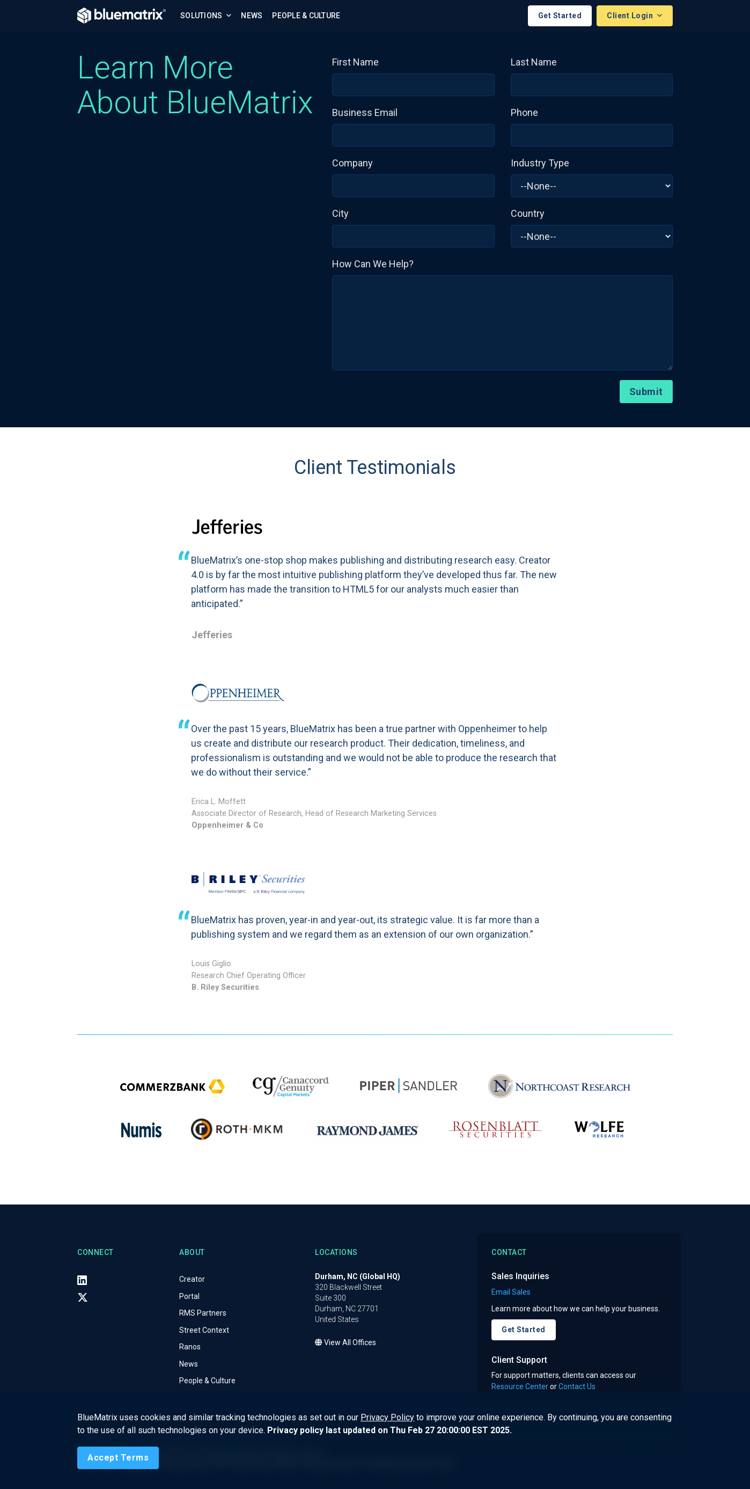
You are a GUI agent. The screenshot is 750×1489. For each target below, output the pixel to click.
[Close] (118, 1458)
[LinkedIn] (82, 1280)
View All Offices (345, 1343)
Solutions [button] (202, 15)
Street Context (204, 1330)
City (340, 213)
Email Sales (511, 1292)
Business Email (365, 112)
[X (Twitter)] (82, 1297)
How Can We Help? (373, 263)
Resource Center (519, 1386)
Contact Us (576, 1386)
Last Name (534, 62)
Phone (524, 112)
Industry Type (540, 163)
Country (528, 213)
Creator (192, 1279)
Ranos (190, 1347)
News (251, 15)
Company (352, 163)
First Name (355, 62)
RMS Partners (202, 1313)
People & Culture (306, 15)
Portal (189, 1296)
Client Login (631, 15)
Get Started (560, 15)
